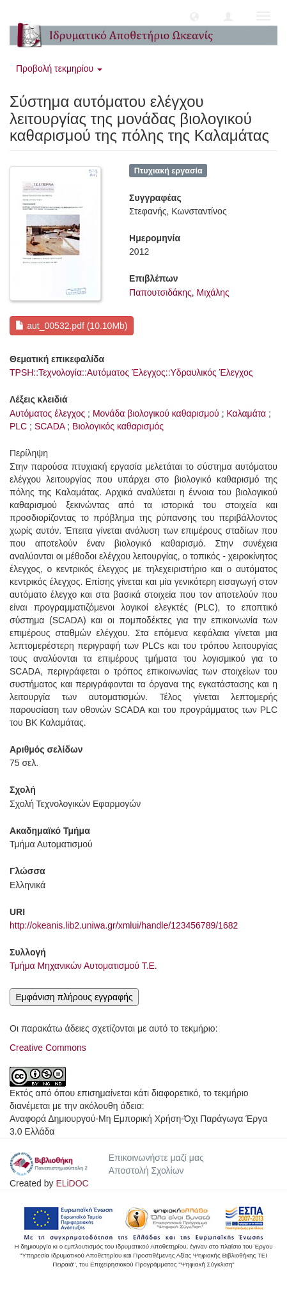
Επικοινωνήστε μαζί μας (156, 1158)
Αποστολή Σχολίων (146, 1170)
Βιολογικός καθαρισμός (118, 426)
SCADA (50, 426)
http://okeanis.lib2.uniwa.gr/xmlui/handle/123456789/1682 (124, 925)
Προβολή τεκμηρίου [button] (59, 68)
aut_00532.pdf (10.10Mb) (71, 326)
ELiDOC (72, 1183)
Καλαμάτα (246, 413)
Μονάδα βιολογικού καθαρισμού (156, 413)
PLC (18, 426)
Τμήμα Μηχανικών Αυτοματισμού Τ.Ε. (83, 966)
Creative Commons (48, 1047)
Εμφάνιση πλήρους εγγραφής (73, 997)
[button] (194, 16)
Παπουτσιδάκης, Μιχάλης (179, 292)
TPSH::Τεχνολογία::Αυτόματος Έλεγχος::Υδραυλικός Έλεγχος (131, 372)
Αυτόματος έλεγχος (47, 413)
